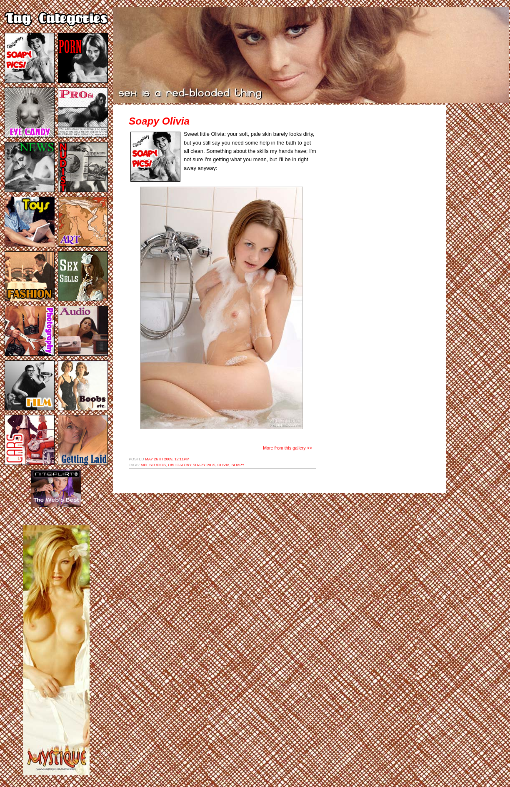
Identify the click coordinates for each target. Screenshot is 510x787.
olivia (224, 465)
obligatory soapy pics (191, 465)
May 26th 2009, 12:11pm (167, 459)
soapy (238, 465)
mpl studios (153, 465)
